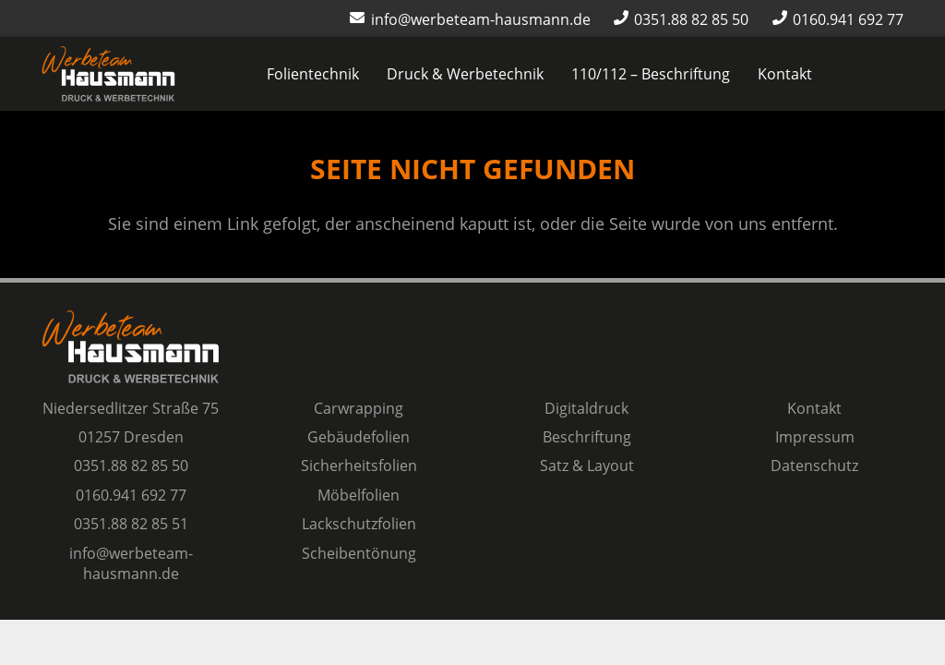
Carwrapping (358, 408)
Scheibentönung (359, 553)
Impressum (815, 437)
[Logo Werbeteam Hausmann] (108, 74)
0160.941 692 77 (131, 495)
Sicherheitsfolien (359, 465)
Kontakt (814, 408)
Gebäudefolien (358, 437)
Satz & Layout (587, 465)
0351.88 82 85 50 (131, 465)
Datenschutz (814, 465)
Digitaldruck (586, 408)
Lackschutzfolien (359, 524)
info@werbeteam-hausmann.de (131, 563)
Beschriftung (587, 437)
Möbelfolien (358, 495)
